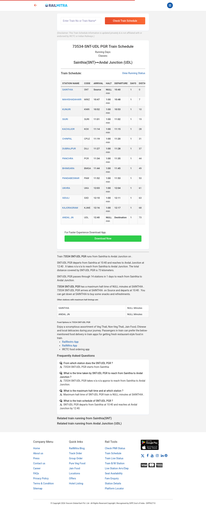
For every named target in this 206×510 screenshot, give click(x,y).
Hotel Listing (76, 483)
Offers (72, 478)
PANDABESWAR (70, 178)
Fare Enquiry (112, 478)
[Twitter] (143, 455)
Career (37, 468)
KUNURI (66, 109)
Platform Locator (114, 488)
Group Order (76, 458)
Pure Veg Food (77, 463)
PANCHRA (67, 158)
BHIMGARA (68, 168)
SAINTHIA (67, 89)
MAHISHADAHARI (71, 99)
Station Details (113, 483)
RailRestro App (70, 341)
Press (36, 458)
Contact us (39, 463)
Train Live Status (114, 458)
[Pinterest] (166, 455)
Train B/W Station (114, 463)
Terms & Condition (43, 483)
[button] (103, 237)
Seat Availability (113, 473)
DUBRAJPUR (69, 148)
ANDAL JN (68, 217)
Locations (74, 473)
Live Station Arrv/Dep (117, 468)
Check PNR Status (115, 448)
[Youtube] (152, 455)
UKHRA (66, 188)
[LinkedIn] (162, 455)
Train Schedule (113, 453)
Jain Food (74, 468)
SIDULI (65, 198)
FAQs (36, 473)
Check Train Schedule (125, 20)
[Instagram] (157, 455)
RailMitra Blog (77, 448)
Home (36, 448)
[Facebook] (148, 455)
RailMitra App (69, 345)
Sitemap (37, 488)
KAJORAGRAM (70, 207)
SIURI (65, 119)
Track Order (75, 453)
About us (38, 453)
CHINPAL (67, 138)
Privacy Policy (41, 478)
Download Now (103, 238)
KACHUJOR (68, 129)
